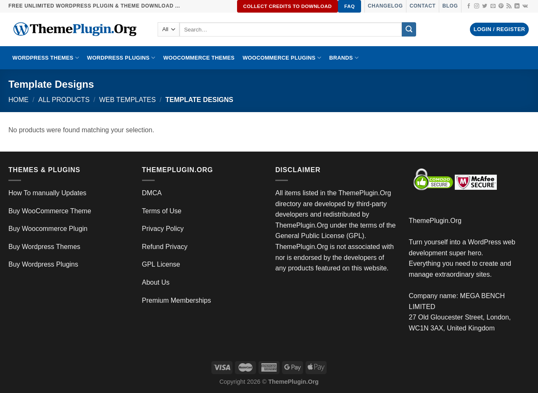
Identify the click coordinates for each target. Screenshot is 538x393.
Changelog (385, 6)
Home (18, 99)
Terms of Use (162, 211)
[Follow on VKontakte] (525, 6)
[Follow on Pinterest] (501, 6)
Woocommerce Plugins (282, 58)
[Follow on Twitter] (484, 6)
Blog (450, 6)
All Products (64, 99)
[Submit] (409, 29)
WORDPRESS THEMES (46, 58)
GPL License (161, 264)
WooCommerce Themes (199, 58)
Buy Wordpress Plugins (43, 264)
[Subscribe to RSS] (509, 6)
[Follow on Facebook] (468, 6)
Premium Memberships (176, 300)
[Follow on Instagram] (476, 6)
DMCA (152, 192)
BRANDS (344, 58)
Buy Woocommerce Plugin (47, 228)
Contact (422, 6)
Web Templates (127, 99)
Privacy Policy (163, 228)
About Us (156, 282)
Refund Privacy (165, 246)
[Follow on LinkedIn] (517, 6)
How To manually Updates (47, 192)
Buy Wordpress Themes (44, 246)
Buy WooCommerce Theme (49, 211)
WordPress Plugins (121, 58)
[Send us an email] (493, 6)
